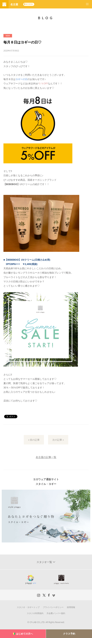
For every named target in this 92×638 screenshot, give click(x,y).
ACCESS (29, 4)
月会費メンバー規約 (56, 613)
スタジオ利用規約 (35, 613)
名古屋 (14, 4)
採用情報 (71, 607)
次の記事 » (58, 439)
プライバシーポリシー (53, 607)
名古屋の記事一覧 (46, 457)
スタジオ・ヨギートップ (28, 607)
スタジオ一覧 (45, 562)
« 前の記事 (34, 439)
